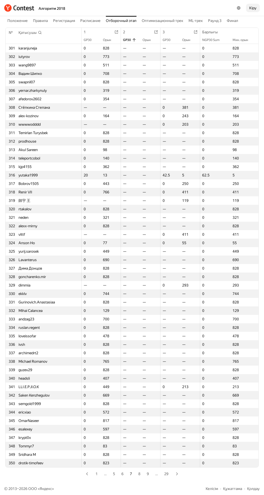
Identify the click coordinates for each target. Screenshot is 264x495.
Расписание (90, 21)
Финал (232, 21)
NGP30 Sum (213, 40)
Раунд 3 (214, 21)
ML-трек (195, 21)
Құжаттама (232, 489)
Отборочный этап (121, 21)
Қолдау (253, 489)
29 (166, 474)
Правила (40, 21)
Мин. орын (243, 40)
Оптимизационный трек (162, 21)
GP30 (90, 40)
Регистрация (64, 21)
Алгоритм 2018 (52, 8)
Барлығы (212, 32)
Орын (109, 40)
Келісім (212, 489)
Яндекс (46, 489)
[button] (30, 32)
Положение (17, 21)
